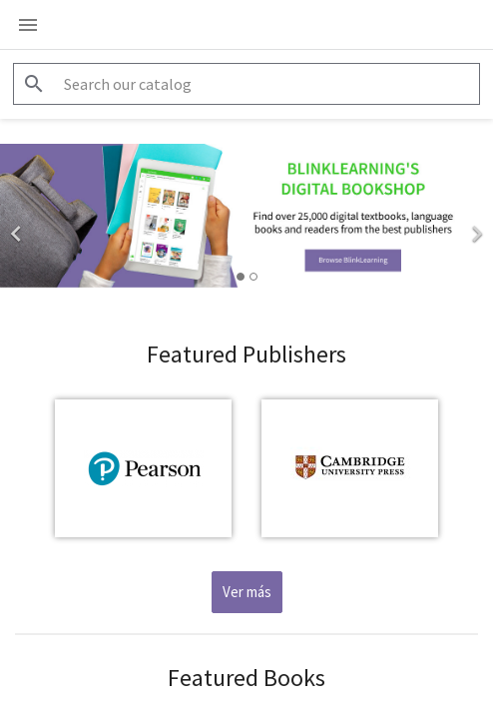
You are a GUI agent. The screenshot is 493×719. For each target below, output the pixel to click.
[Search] (246, 84)
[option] (246, 216)
